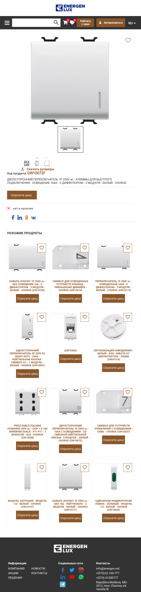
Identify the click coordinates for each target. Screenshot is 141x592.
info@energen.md (107, 568)
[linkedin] (62, 577)
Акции (13, 573)
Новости (38, 568)
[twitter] (71, 570)
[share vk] (33, 218)
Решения (15, 577)
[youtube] (71, 577)
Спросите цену (21, 195)
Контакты (39, 573)
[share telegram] (62, 584)
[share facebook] (12, 217)
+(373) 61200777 (107, 577)
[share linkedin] (19, 217)
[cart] (65, 22)
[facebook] (62, 570)
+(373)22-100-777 (107, 573)
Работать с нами (85, 23)
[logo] (71, 8)
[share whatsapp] (81, 577)
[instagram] (81, 570)
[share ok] (26, 217)
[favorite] (72, 22)
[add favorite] (128, 40)
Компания (16, 568)
